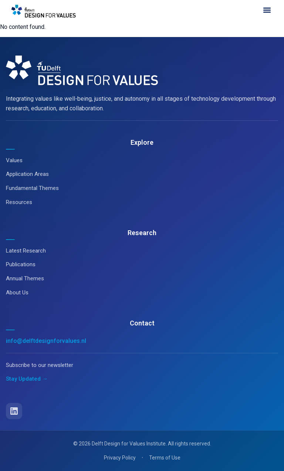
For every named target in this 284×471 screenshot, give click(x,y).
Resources (19, 202)
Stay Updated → (27, 378)
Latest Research (26, 250)
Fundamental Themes (32, 188)
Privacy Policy (120, 458)
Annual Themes (25, 278)
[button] (267, 10)
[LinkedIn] (14, 411)
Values (14, 160)
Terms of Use (164, 458)
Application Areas (27, 174)
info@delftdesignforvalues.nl (46, 340)
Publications (21, 264)
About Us (17, 292)
